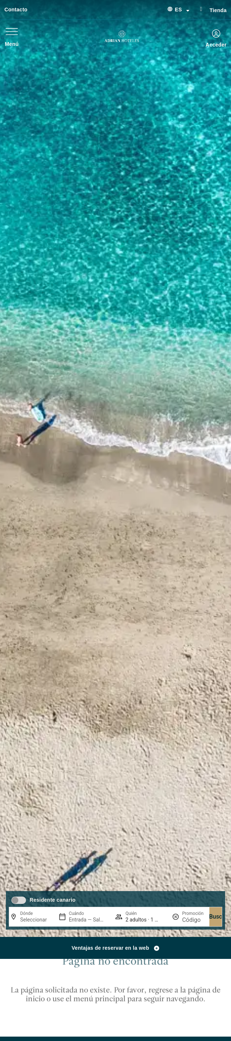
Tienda (218, 10)
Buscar (218, 916)
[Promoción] (192, 919)
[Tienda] (201, 9)
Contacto (15, 9)
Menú (12, 44)
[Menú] (11, 31)
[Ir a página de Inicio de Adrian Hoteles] (121, 36)
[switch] (18, 900)
